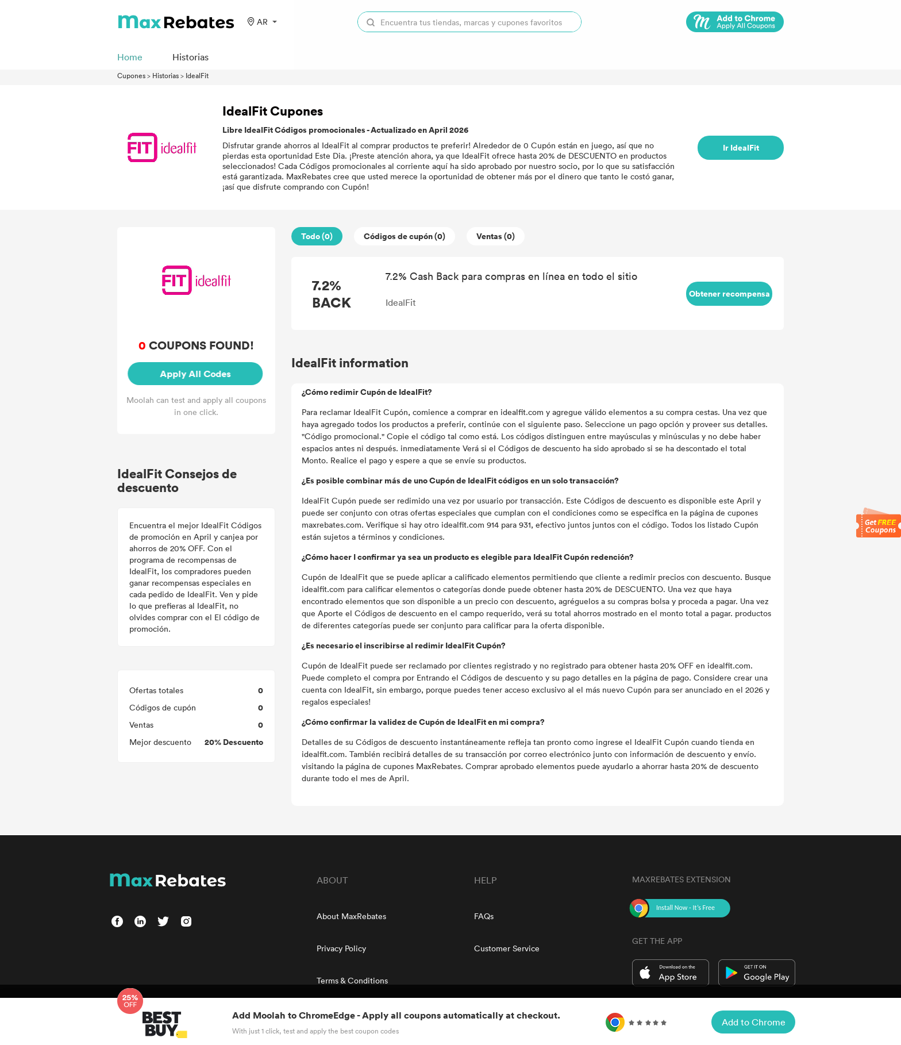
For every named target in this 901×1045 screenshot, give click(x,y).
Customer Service (507, 948)
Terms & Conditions (352, 980)
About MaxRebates (351, 915)
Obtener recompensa (729, 293)
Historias (165, 75)
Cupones (131, 75)
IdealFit (197, 75)
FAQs (484, 915)
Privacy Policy (341, 948)
